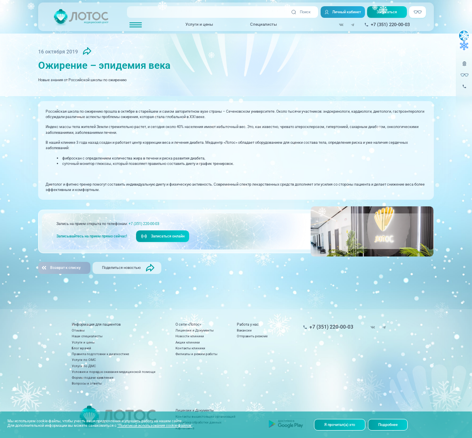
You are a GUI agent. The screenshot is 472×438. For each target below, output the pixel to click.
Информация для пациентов (96, 324)
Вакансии (244, 330)
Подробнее (388, 424)
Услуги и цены (199, 24)
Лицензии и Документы (194, 330)
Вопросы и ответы (87, 383)
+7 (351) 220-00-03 (144, 223)
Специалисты (263, 24)
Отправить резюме (252, 336)
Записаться (387, 12)
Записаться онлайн (163, 236)
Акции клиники (187, 342)
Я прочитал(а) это (339, 424)
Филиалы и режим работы (196, 354)
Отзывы (78, 330)
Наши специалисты (87, 336)
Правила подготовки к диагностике (100, 354)
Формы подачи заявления (92, 377)
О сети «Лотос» (188, 324)
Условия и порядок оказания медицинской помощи (114, 372)
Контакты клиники (190, 348)
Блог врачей (81, 348)
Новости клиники (189, 336)
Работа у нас (248, 324)
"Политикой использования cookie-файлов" (154, 425)
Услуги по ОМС (84, 360)
